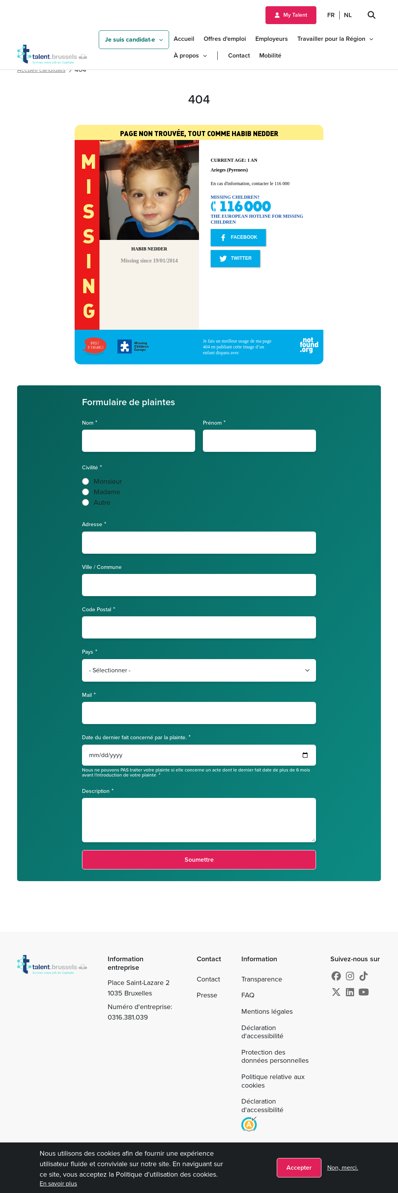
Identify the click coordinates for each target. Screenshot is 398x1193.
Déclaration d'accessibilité (262, 1032)
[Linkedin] (350, 992)
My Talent (295, 15)
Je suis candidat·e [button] (130, 39)
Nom (87, 422)
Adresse (92, 524)
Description (96, 790)
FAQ (248, 995)
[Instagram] (350, 976)
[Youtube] (363, 992)
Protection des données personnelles (275, 1056)
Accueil (184, 38)
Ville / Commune (102, 567)
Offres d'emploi (225, 38)
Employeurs (271, 38)
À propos (186, 55)
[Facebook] (336, 976)
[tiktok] (364, 976)
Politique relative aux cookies (273, 1081)
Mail (87, 694)
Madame (107, 491)
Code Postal (96, 609)
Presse (207, 995)
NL (348, 14)
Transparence (261, 979)
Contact (239, 55)
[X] (336, 992)
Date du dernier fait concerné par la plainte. (134, 737)
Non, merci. (342, 1167)
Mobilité (270, 55)
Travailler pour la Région (331, 38)
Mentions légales (267, 1011)
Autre (102, 502)
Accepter (299, 1167)
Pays (87, 651)
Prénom (212, 422)
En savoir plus (58, 1183)
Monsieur (108, 481)
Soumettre (199, 859)
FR (331, 14)
